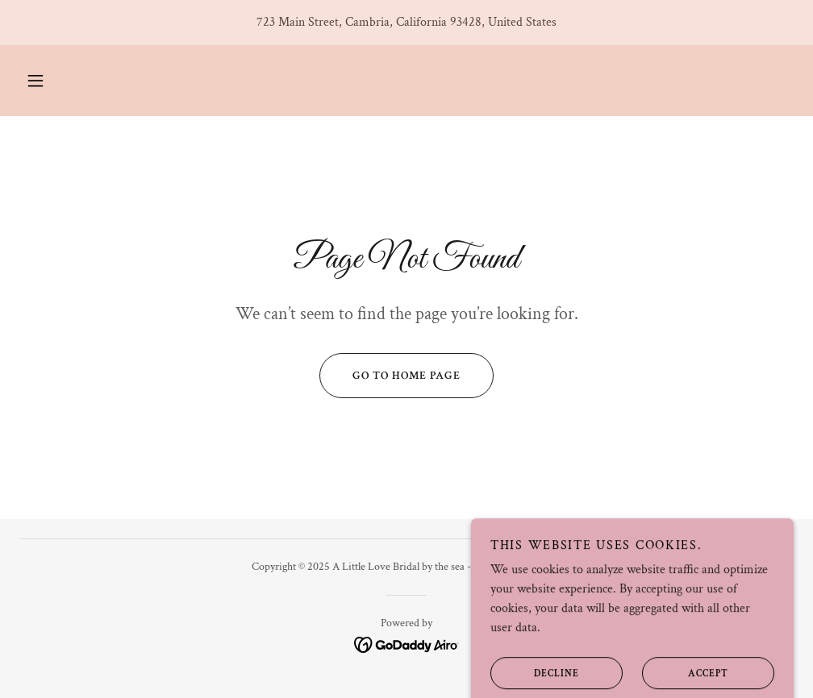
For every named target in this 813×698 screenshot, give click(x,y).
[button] (35, 80)
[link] (407, 644)
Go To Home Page (390, 375)
